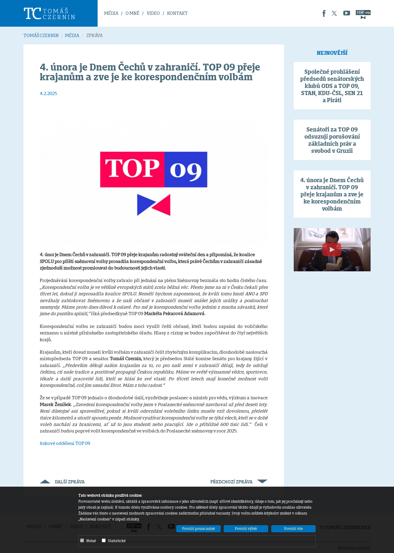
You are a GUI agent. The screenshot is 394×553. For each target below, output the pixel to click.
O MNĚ (132, 13)
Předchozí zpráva (239, 481)
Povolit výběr (246, 528)
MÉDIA (111, 13)
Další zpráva (62, 481)
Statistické (113, 540)
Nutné (88, 540)
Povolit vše (293, 528)
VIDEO (153, 13)
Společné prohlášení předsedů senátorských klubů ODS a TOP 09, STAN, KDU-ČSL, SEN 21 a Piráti (332, 85)
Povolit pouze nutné (198, 528)
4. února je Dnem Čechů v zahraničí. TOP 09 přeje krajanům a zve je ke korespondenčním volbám (332, 194)
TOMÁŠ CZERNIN (41, 35)
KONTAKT (177, 13)
